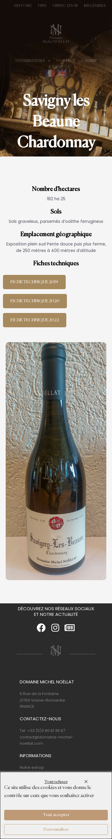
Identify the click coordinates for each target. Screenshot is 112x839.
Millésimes (95, 5)
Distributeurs (33, 61)
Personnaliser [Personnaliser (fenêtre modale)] (56, 829)
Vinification (65, 5)
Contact (65, 61)
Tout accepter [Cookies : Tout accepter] (56, 815)
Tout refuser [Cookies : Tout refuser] (56, 782)
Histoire (23, 5)
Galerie (88, 61)
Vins (42, 5)
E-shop (56, 66)
